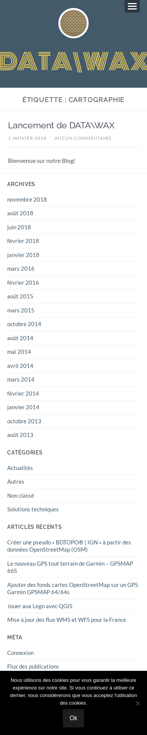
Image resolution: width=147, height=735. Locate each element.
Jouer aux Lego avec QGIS (39, 606)
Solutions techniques (33, 509)
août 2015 (20, 296)
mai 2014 (19, 351)
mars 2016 (20, 268)
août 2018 (20, 213)
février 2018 (23, 240)
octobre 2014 (24, 323)
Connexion (20, 652)
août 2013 (20, 434)
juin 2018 (19, 227)
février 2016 (23, 282)
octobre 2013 (24, 421)
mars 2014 (20, 379)
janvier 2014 (23, 407)
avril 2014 (20, 365)
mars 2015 (20, 310)
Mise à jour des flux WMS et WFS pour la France (66, 619)
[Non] (137, 703)
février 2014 (23, 393)
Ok (73, 718)
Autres (15, 481)
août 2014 (20, 337)
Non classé (20, 495)
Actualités (20, 467)
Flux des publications (33, 666)
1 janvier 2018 (27, 138)
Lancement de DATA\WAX (61, 125)
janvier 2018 (23, 254)
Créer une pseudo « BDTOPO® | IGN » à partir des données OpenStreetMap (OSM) (69, 546)
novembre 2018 (27, 199)
